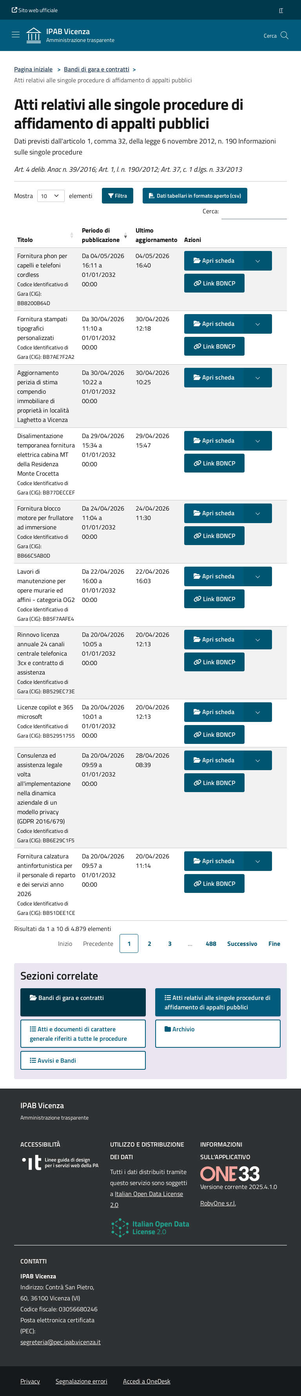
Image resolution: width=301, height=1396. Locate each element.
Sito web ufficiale (35, 10)
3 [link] (170, 943)
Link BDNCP (214, 283)
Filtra (117, 195)
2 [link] (149, 943)
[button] (281, 10)
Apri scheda (214, 260)
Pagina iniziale (33, 69)
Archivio (179, 1029)
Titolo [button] (25, 239)
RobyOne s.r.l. (218, 1203)
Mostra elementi (53, 196)
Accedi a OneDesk (146, 1381)
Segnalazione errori (81, 1381)
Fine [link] (274, 943)
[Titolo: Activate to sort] (46, 235)
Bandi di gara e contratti (96, 69)
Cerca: (211, 211)
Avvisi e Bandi (53, 1060)
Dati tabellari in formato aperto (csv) (195, 195)
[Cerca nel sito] (284, 35)
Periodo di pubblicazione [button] (101, 234)
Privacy (30, 1381)
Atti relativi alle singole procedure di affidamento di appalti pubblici (217, 1002)
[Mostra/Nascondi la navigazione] (15, 34)
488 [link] (211, 943)
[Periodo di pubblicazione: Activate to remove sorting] (105, 235)
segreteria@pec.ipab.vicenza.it (60, 1342)
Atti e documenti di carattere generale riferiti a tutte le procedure (78, 1033)
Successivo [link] (242, 943)
